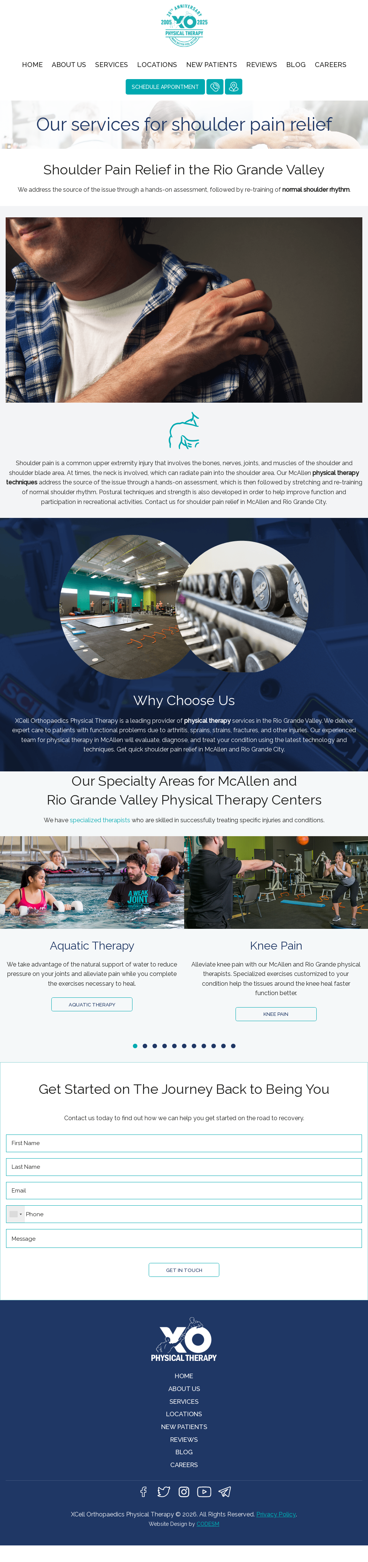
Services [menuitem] (111, 65)
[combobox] (16, 1220)
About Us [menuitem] (69, 65)
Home (184, 1385)
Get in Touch (184, 1278)
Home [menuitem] (32, 65)
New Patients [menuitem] (211, 65)
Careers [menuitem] (330, 65)
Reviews (184, 1453)
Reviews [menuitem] (261, 65)
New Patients (184, 1439)
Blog (184, 1466)
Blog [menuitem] (296, 65)
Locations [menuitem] (157, 65)
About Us (184, 1398)
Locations (184, 1425)
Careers (184, 1480)
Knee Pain (276, 1015)
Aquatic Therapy (92, 1005)
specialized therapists (100, 820)
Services (184, 1412)
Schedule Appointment (165, 87)
